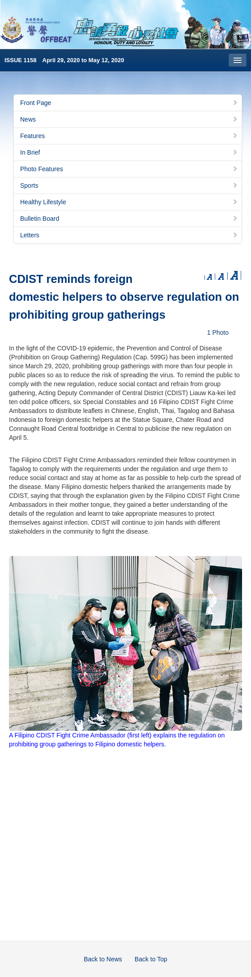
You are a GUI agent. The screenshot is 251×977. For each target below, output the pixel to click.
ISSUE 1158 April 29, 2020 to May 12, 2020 (64, 60)
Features (129, 135)
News (129, 119)
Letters (129, 235)
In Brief (129, 152)
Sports (129, 185)
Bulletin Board (129, 218)
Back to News (103, 959)
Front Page (129, 102)
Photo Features (129, 169)
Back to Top (151, 959)
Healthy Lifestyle (129, 202)
